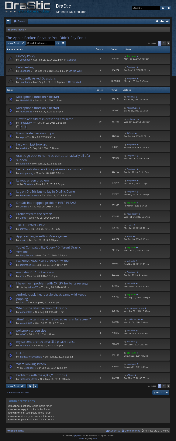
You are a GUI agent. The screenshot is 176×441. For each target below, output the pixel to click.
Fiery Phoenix (26, 255)
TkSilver (130, 133)
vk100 (22, 334)
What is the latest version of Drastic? (41, 308)
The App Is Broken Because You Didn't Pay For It (46, 37)
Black (82, 438)
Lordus (130, 225)
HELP (20, 353)
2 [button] (164, 43)
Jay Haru (131, 56)
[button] (168, 43)
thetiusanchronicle (29, 195)
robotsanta (25, 345)
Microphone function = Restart (37, 97)
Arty (95, 438)
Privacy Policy (25, 56)
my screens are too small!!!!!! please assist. (45, 342)
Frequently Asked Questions (36, 78)
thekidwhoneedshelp (30, 356)
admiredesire (26, 264)
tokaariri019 (25, 312)
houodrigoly (132, 214)
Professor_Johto (28, 379)
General (71, 59)
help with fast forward (31, 144)
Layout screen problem (32, 180)
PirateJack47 (26, 122)
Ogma (22, 217)
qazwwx (23, 229)
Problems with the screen (34, 214)
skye (22, 137)
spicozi (23, 302)
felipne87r (33, 287)
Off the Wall (75, 70)
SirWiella (28, 184)
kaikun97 (131, 97)
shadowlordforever (135, 308)
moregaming (26, 173)
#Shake (130, 375)
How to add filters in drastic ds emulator (44, 119)
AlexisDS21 (25, 100)
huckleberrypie (133, 319)
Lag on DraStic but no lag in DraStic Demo (45, 191)
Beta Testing (25, 67)
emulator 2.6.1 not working (35, 272)
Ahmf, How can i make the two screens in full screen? (53, 319)
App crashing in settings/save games (41, 236)
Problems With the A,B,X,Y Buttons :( (41, 375)
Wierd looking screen (31, 364)
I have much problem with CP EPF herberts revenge (52, 283)
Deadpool (29, 367)
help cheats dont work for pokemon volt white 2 (50, 169)
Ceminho (24, 206)
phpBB (77, 435)
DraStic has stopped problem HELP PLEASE (46, 203)
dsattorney (131, 119)
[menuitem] (19, 21)
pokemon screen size (31, 330)
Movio (22, 240)
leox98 (23, 148)
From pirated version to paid (36, 133)
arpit (21, 276)
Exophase (24, 59)
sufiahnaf (24, 163)
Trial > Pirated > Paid (30, 225)
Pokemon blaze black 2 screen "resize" (43, 261)
